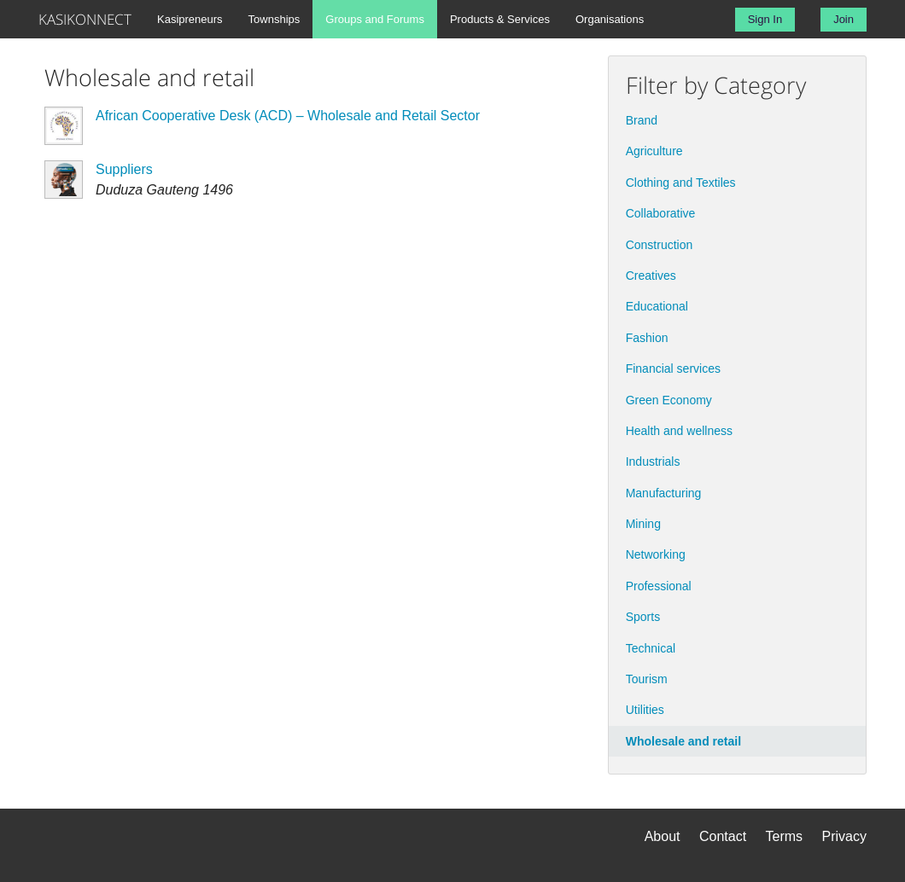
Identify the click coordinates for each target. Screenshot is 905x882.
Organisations (609, 19)
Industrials (653, 461)
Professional (659, 586)
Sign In (765, 19)
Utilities (645, 710)
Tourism (647, 679)
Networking (656, 554)
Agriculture (654, 151)
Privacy (844, 836)
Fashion (647, 338)
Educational (657, 306)
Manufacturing (664, 493)
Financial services (673, 368)
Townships (274, 19)
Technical (650, 648)
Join (843, 19)
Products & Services (500, 19)
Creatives (651, 275)
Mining (643, 524)
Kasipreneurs (190, 19)
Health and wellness (679, 431)
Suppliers (124, 169)
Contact (722, 836)
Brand (641, 120)
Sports (643, 617)
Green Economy (669, 400)
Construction (659, 245)
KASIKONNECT (84, 19)
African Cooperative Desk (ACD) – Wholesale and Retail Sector (288, 115)
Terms (784, 836)
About (662, 836)
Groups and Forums (374, 19)
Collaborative (661, 213)
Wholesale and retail (683, 741)
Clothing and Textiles (681, 182)
